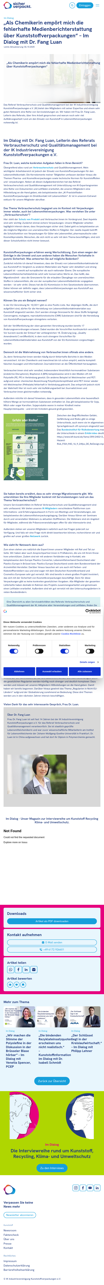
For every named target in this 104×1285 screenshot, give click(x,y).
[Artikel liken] (10, 985)
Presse (7, 1243)
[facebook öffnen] (83, 1188)
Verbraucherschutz (43, 167)
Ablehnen (19, 671)
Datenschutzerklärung (17, 1265)
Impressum (10, 1261)
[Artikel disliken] (17, 985)
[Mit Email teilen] (33, 969)
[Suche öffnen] (72, 5)
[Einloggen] (84, 5)
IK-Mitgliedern (50, 508)
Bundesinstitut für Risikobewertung (80, 429)
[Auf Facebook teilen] (18, 969)
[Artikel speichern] (23, 985)
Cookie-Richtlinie (71, 633)
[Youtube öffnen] (90, 1188)
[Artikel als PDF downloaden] (52, 921)
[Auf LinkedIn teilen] (26, 969)
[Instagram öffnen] (76, 1188)
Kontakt (8, 1248)
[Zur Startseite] (17, 5)
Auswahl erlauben (52, 671)
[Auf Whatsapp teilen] (10, 969)
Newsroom (10, 1230)
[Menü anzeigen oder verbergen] (97, 5)
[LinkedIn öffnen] (97, 1188)
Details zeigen (87, 662)
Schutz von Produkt (29, 219)
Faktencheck (11, 1235)
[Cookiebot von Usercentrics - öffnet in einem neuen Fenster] (88, 611)
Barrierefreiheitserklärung (19, 1270)
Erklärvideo (91, 433)
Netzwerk (35, 536)
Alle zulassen (85, 671)
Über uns (9, 1239)
